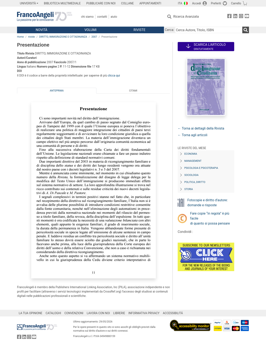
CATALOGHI (53, 313)
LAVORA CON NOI (98, 313)
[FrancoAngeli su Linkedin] (235, 17)
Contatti (102, 16)
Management (193, 160)
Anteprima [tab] (57, 90)
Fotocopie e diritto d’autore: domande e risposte (207, 202)
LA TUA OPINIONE (30, 313)
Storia (188, 189)
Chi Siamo (87, 16)
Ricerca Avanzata (186, 17)
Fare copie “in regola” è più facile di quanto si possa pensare (210, 218)
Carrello (236, 3)
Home (20, 36)
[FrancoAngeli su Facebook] (229, 17)
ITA (180, 3)
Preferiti (216, 3)
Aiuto (114, 16)
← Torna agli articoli (192, 135)
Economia (190, 153)
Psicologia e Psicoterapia (201, 168)
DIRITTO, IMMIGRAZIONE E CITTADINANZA (63, 36)
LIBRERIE (119, 313)
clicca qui (114, 75)
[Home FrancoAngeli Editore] (44, 16)
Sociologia (191, 175)
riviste (31, 36)
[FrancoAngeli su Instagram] (241, 17)
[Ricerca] (245, 30)
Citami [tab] (133, 90)
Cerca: (169, 30)
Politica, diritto (194, 182)
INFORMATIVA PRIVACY (144, 313)
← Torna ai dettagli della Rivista (201, 128)
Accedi (196, 3)
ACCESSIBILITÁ (173, 313)
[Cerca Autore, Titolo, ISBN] (208, 30)
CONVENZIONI (73, 313)
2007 (94, 36)
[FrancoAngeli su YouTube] (247, 17)
